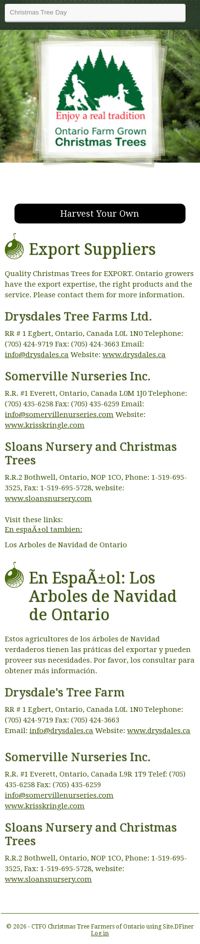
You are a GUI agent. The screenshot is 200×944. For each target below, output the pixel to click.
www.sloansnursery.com (48, 498)
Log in (100, 933)
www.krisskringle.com (45, 425)
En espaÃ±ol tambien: (43, 529)
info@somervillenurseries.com (59, 414)
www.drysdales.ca (134, 354)
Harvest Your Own (99, 213)
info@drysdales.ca (37, 354)
